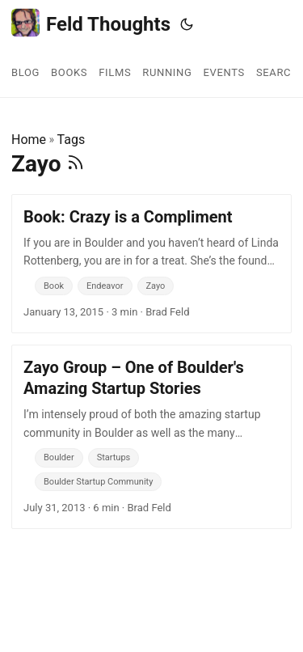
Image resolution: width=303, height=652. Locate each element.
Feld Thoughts (90, 23)
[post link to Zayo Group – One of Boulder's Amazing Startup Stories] (151, 436)
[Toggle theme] (186, 24)
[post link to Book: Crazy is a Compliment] (151, 263)
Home (28, 139)
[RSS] (75, 163)
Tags (71, 139)
